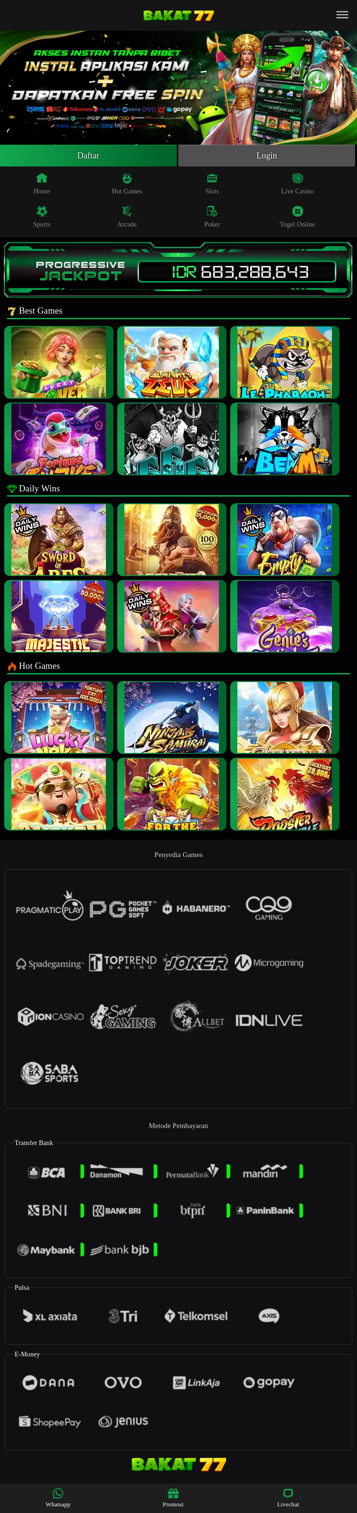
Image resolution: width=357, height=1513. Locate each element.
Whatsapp (57, 1497)
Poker (212, 216)
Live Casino (297, 183)
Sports (41, 216)
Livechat (288, 1497)
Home (42, 183)
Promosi (173, 1497)
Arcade (127, 216)
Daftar (89, 155)
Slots (212, 183)
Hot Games (127, 183)
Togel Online (297, 216)
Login (266, 155)
